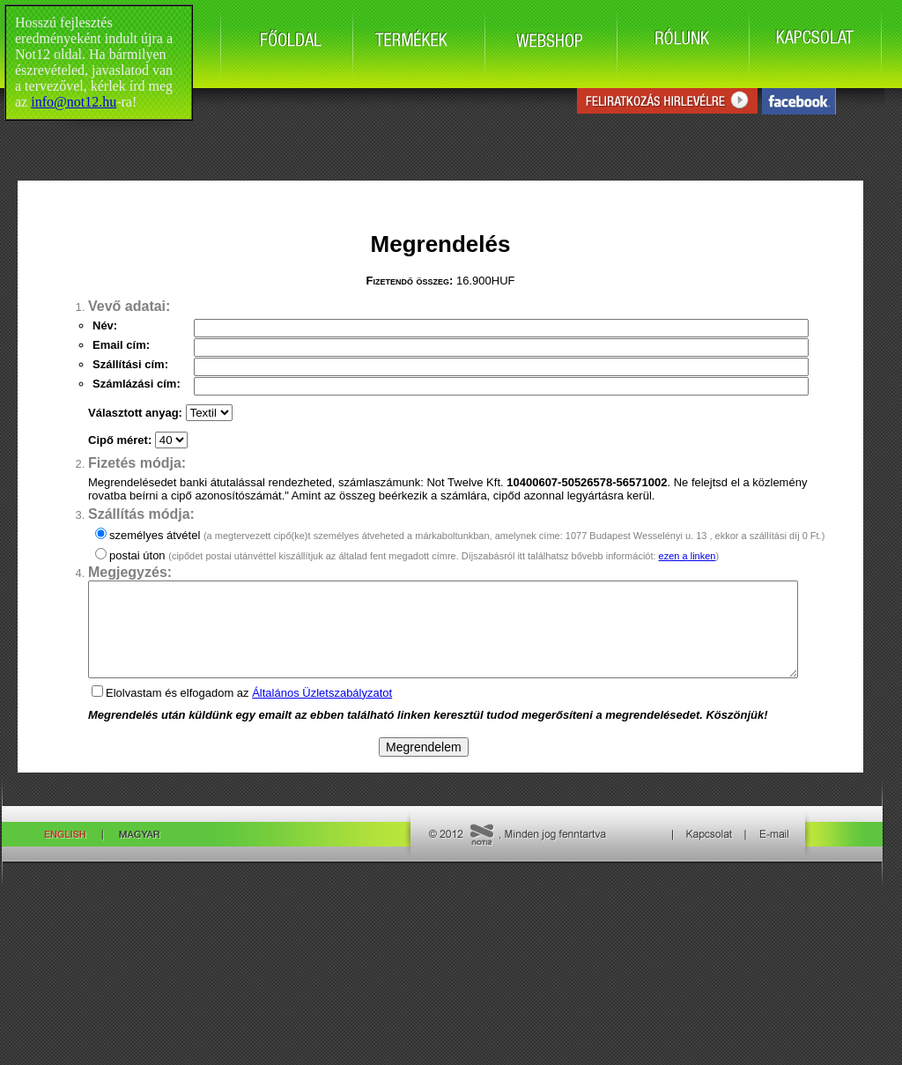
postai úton (414, 555)
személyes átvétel (466, 535)
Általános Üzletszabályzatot (322, 711)
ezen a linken (687, 556)
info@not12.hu (73, 101)
